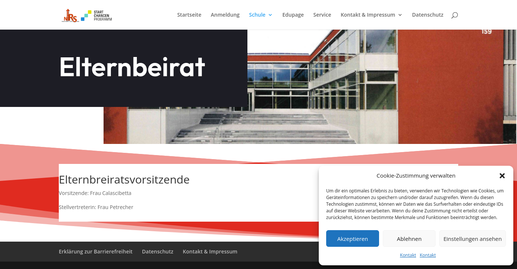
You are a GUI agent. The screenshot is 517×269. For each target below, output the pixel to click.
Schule (257, 15)
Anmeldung (225, 15)
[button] (502, 175)
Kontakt (408, 255)
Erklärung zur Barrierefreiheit (95, 251)
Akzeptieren (352, 238)
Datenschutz (427, 15)
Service (322, 15)
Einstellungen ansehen (472, 238)
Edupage (293, 15)
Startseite (189, 15)
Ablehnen (409, 238)
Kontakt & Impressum (368, 15)
